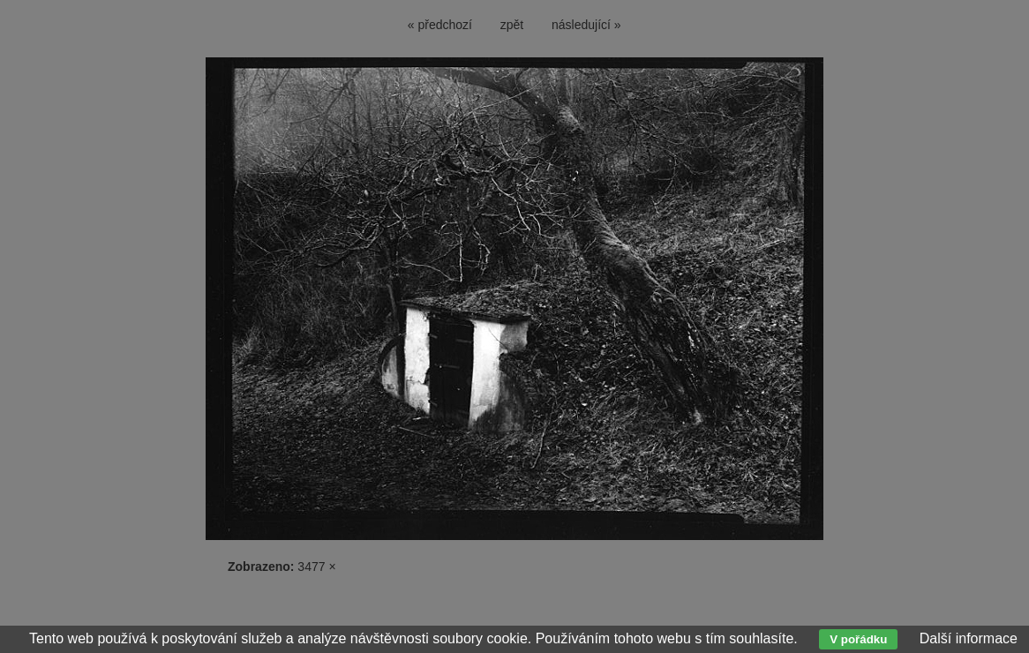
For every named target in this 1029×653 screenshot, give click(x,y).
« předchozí (440, 25)
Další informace (969, 638)
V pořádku (858, 639)
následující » (586, 25)
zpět (511, 25)
